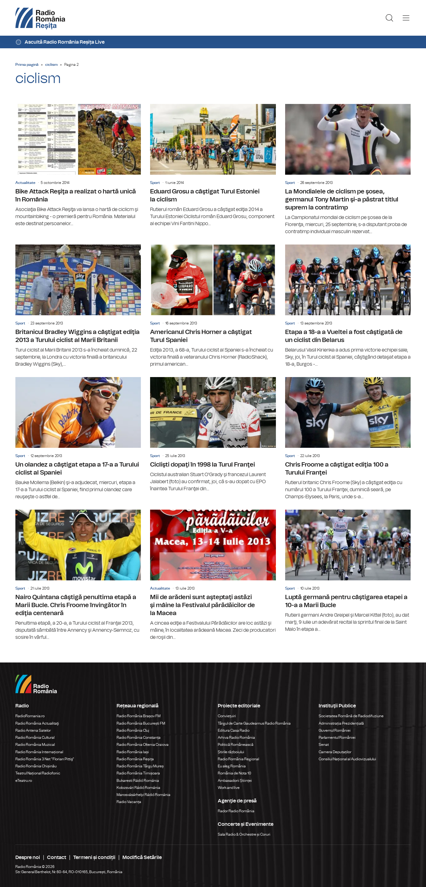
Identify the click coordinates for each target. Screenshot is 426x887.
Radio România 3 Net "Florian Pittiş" (44, 759)
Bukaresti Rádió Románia (138, 780)
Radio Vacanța (129, 802)
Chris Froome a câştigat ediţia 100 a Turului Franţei (348, 438)
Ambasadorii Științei (235, 780)
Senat (324, 744)
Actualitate (25, 183)
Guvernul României (335, 730)
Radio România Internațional (39, 752)
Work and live (229, 788)
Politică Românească (235, 744)
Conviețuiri (227, 716)
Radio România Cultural (34, 737)
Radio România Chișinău (36, 766)
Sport (155, 183)
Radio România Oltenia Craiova (143, 744)
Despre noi (27, 857)
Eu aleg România (232, 766)
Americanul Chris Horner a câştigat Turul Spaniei (213, 306)
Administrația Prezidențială (341, 723)
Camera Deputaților (335, 752)
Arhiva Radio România (236, 737)
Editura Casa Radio (233, 730)
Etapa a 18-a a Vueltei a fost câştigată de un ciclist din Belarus (348, 306)
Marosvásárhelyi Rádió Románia (143, 795)
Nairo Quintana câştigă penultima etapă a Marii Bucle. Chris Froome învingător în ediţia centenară (78, 575)
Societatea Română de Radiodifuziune (351, 716)
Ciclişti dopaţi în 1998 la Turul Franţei (213, 434)
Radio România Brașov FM (139, 716)
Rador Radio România (236, 811)
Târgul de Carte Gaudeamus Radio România (254, 723)
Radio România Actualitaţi (37, 723)
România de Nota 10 (234, 773)
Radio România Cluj (133, 730)
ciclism (51, 64)
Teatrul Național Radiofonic (37, 773)
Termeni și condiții (94, 857)
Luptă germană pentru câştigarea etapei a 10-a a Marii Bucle (348, 571)
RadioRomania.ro (30, 716)
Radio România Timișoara (138, 773)
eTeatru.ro (23, 780)
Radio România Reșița (135, 759)
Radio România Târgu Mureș (140, 766)
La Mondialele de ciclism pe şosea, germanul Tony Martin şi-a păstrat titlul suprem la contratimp (348, 169)
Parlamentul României (337, 737)
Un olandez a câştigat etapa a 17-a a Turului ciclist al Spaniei (78, 438)
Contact (56, 857)
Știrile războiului (231, 752)
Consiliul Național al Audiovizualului (347, 759)
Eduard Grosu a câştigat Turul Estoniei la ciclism (213, 165)
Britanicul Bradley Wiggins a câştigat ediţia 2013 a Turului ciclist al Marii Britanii (78, 306)
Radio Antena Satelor (33, 730)
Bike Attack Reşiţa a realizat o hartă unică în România (78, 165)
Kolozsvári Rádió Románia (138, 788)
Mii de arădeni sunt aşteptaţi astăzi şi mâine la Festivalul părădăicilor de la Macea (213, 575)
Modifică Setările (142, 857)
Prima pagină (26, 64)
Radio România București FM (141, 723)
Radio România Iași (133, 752)
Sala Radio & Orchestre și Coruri (244, 834)
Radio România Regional (238, 759)
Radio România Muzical (35, 744)
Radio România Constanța (139, 737)
